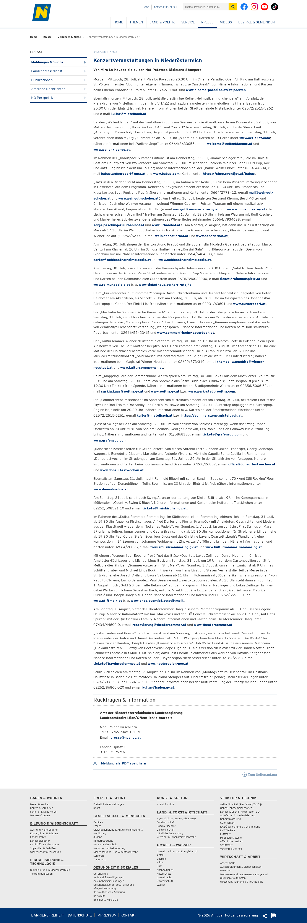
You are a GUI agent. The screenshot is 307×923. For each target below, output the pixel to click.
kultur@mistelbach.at (128, 114)
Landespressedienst (58, 71)
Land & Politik (162, 22)
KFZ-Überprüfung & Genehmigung (240, 826)
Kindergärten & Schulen (44, 833)
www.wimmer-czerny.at (245, 209)
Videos (226, 22)
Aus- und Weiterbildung (44, 829)
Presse (207, 22)
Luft (159, 866)
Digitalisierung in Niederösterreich (50, 870)
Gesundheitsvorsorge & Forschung (113, 884)
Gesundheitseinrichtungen (108, 881)
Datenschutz (80, 915)
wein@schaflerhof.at (171, 236)
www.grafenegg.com (110, 440)
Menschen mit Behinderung (109, 848)
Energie (161, 858)
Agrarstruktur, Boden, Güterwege (176, 818)
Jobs (146, 7)
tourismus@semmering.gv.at (174, 547)
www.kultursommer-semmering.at (233, 547)
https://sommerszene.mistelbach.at (211, 415)
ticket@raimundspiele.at (240, 279)
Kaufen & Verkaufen (41, 808)
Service (188, 22)
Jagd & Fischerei (166, 826)
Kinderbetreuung (103, 840)
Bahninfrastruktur (230, 819)
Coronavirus (100, 873)
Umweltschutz (165, 881)
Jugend (97, 837)
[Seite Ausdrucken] (273, 917)
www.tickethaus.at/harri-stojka (165, 285)
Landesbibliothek (40, 840)
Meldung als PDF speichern (119, 763)
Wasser (161, 884)
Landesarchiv (38, 837)
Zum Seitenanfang (259, 774)
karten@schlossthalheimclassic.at (122, 260)
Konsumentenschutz (105, 844)
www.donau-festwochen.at (122, 470)
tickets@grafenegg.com (222, 434)
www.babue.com (166, 174)
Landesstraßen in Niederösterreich (240, 811)
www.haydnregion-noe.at (168, 663)
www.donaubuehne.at (110, 489)
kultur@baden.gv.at (158, 687)
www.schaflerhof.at (212, 236)
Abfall (160, 855)
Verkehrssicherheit (231, 848)
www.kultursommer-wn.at (141, 367)
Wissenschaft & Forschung (45, 852)
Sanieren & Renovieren (43, 811)
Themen (136, 22)
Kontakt (128, 915)
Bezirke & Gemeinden (256, 22)
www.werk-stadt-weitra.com (211, 391)
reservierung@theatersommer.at (159, 625)
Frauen (97, 826)
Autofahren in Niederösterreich (238, 815)
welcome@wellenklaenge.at (229, 144)
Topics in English (165, 7)
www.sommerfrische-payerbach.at (185, 333)
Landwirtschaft (165, 829)
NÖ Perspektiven (58, 98)
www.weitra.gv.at (165, 391)
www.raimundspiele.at (111, 285)
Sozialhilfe (99, 896)
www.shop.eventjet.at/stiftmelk (157, 601)
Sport (96, 808)
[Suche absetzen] (233, 6)
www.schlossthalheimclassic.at (184, 260)
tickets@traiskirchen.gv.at (164, 508)
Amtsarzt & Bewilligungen (108, 877)
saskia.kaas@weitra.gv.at (122, 391)
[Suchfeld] (206, 6)
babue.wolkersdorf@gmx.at (123, 174)
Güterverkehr (228, 822)
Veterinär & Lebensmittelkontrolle (176, 837)
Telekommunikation (41, 873)
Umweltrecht (164, 877)
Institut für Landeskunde (44, 844)
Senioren (98, 855)
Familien (98, 822)
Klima (160, 862)
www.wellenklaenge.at (111, 149)
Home (118, 22)
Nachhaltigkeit (165, 870)
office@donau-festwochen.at (251, 464)
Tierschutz (99, 859)
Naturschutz (164, 873)
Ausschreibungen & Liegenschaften (241, 866)
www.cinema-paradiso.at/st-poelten (216, 90)
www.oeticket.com (254, 138)
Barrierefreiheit (47, 915)
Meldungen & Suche (69, 37)
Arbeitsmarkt (227, 863)
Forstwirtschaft (166, 822)
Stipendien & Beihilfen (43, 848)
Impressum (106, 915)
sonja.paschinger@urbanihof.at (118, 225)
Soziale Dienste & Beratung (109, 892)
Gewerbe (225, 870)
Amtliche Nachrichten (58, 89)
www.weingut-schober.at (138, 198)
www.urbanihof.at (166, 225)
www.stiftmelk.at (107, 601)
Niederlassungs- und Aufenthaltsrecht (115, 852)
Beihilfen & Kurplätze (105, 899)
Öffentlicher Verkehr (232, 841)
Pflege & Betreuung (104, 888)
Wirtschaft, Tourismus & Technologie (241, 881)
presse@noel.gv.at (125, 737)
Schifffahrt (226, 845)
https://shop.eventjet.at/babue (229, 174)
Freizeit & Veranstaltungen (108, 804)
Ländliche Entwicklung (170, 833)
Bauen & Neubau (39, 804)
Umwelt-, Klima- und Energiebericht (177, 851)
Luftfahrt (225, 834)
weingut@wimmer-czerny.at (196, 209)
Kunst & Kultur (165, 804)
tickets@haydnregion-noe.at (116, 663)
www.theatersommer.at (213, 625)
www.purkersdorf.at (249, 304)
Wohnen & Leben (40, 815)
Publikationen (58, 80)
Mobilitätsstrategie (231, 837)
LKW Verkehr (227, 830)
